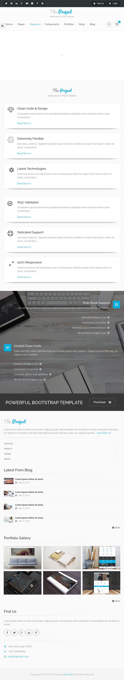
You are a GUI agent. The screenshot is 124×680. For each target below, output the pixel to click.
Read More (24, 123)
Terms (7, 454)
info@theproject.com (16, 656)
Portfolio (69, 24)
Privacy (8, 449)
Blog (92, 24)
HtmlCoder (68, 674)
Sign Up (99, 3)
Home (9, 24)
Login (113, 3)
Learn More (104, 433)
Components (52, 24)
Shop (82, 24)
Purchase (102, 402)
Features (34, 24)
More (115, 527)
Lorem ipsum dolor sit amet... (29, 479)
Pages (21, 24)
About (7, 459)
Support (8, 443)
